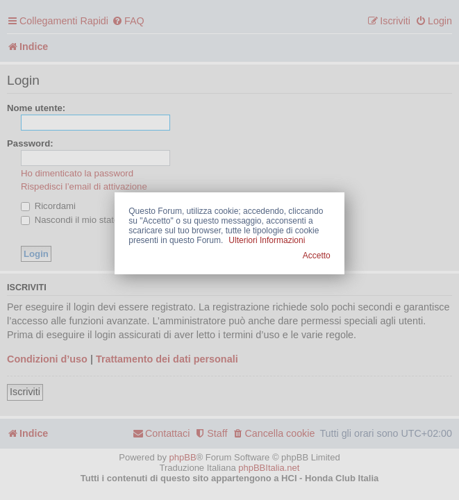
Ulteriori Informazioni (266, 240)
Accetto (317, 255)
